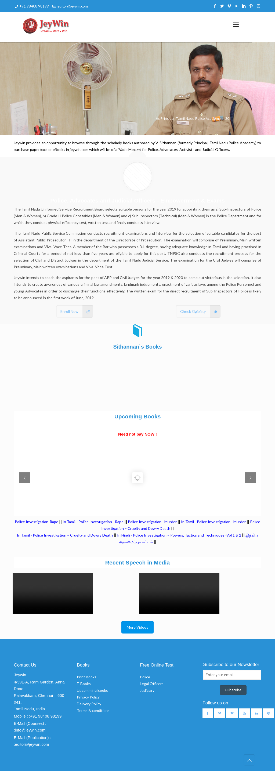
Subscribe (233, 690)
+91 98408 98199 (34, 6)
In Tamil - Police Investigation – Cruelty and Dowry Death (65, 535)
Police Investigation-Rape (37, 521)
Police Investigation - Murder (152, 521)
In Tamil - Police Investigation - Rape (93, 521)
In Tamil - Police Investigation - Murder (213, 521)
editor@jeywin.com (72, 6)
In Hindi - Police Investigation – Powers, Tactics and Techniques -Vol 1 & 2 (179, 535)
